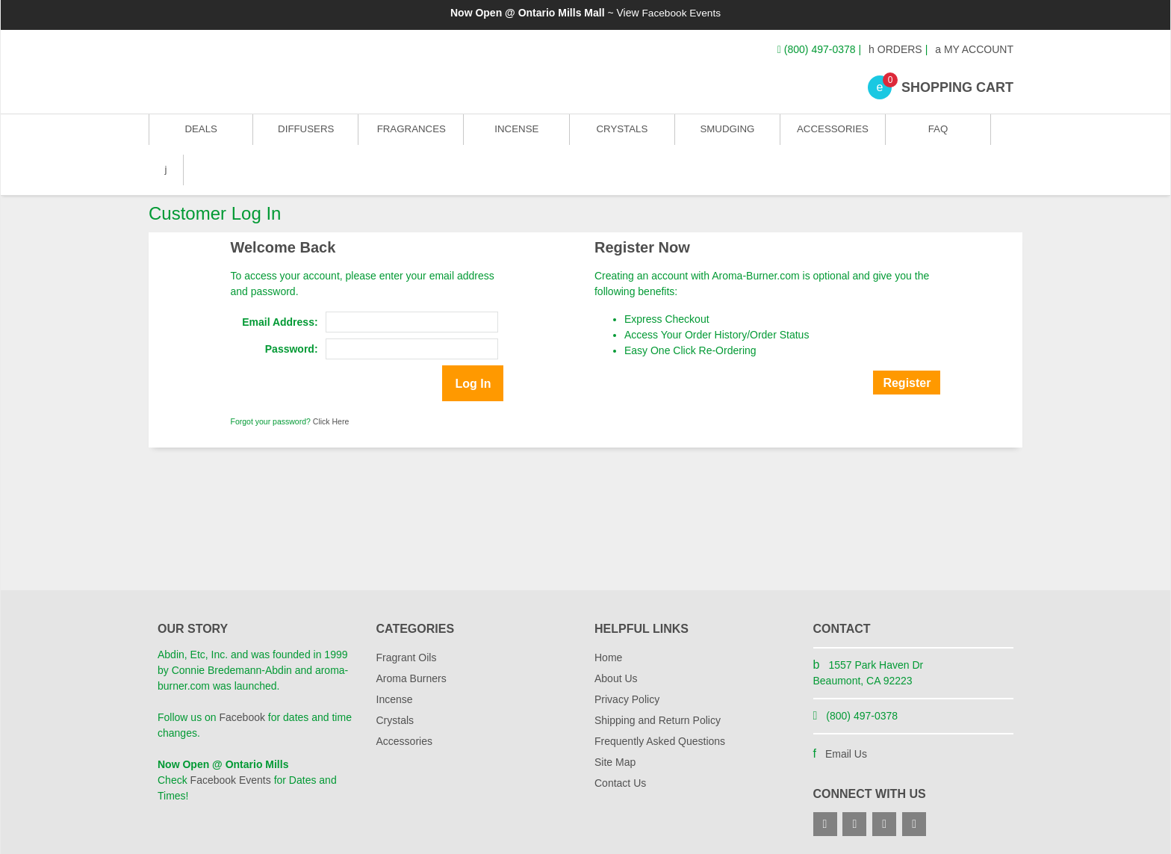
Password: (291, 309)
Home (608, 617)
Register (907, 342)
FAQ (934, 134)
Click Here (331, 381)
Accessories (829, 134)
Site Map (615, 722)
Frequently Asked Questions (659, 701)
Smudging (725, 134)
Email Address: (279, 282)
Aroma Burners (411, 638)
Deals (200, 134)
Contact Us (620, 743)
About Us (616, 638)
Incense (514, 134)
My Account (974, 49)
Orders (895, 49)
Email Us (846, 714)
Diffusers (306, 134)
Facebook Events (681, 13)
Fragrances (410, 134)
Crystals (620, 134)
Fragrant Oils (406, 617)
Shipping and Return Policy (657, 680)
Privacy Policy (626, 659)
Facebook (241, 677)
